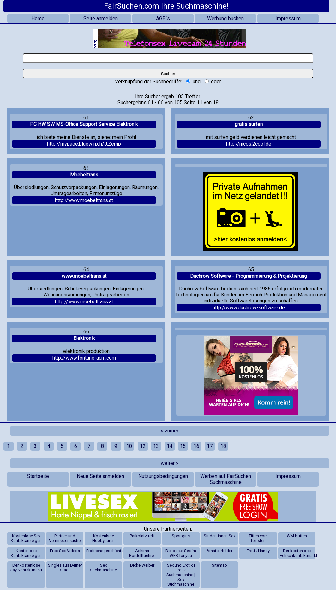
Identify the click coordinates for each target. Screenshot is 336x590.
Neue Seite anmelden (100, 476)
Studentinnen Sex (219, 535)
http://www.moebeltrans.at (84, 200)
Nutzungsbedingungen (163, 476)
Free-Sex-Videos (65, 550)
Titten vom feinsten (258, 538)
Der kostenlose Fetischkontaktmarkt (297, 553)
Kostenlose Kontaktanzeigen (26, 553)
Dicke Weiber (142, 565)
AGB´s (163, 18)
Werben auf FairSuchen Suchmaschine (225, 479)
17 (210, 446)
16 (196, 446)
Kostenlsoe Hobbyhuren (103, 538)
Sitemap (219, 565)
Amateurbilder (219, 550)
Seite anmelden (100, 18)
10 (129, 446)
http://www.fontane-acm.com (84, 358)
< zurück (169, 431)
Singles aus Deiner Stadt (65, 567)
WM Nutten (297, 535)
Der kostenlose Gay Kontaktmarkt (26, 567)
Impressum (288, 18)
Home (38, 18)
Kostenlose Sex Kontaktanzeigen (26, 538)
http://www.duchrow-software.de (249, 308)
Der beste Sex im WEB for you (180, 553)
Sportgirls (181, 535)
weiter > (169, 463)
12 (143, 446)
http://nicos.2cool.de (248, 144)
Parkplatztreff (142, 535)
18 (223, 446)
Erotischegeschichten (104, 550)
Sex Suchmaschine (103, 567)
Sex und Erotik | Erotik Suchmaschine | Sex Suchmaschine (180, 575)
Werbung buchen (225, 18)
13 (156, 446)
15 (183, 446)
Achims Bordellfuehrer (142, 553)
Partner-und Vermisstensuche (65, 538)
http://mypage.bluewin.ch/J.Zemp (84, 144)
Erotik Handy (258, 550)
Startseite (38, 476)
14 (169, 446)
